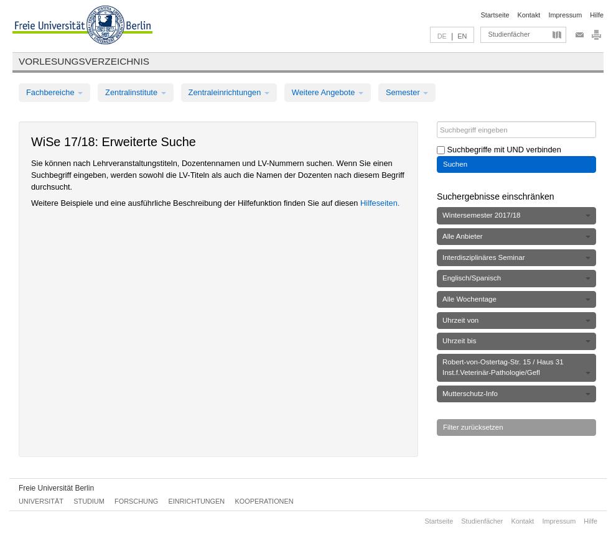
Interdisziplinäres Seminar (516, 257)
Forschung (136, 501)
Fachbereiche (54, 92)
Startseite (495, 15)
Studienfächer (509, 34)
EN (462, 36)
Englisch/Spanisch (516, 278)
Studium (89, 501)
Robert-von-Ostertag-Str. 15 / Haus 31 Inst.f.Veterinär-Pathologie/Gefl (516, 367)
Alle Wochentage (516, 299)
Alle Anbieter (516, 236)
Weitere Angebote (327, 92)
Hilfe (597, 15)
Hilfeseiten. (379, 203)
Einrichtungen (197, 501)
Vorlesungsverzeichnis (84, 61)
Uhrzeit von (516, 320)
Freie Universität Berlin (56, 488)
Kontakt (529, 15)
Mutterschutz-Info (516, 393)
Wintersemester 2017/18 (516, 215)
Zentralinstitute (135, 92)
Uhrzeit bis (516, 340)
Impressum (565, 15)
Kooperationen (264, 501)
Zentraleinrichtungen (229, 92)
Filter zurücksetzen (473, 427)
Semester (407, 92)
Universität (41, 501)
